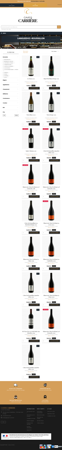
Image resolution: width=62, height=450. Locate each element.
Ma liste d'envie (40, 420)
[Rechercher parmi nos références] (31, 27)
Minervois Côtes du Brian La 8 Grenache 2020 (51, 332)
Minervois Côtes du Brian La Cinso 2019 (31, 260)
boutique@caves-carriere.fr (8, 417)
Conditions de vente (31, 418)
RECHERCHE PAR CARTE (6, 29)
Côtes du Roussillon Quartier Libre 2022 (31, 368)
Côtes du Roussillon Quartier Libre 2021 (31, 296)
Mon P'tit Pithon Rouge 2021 (51, 79)
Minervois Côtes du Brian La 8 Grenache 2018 (31, 187)
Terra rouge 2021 (51, 115)
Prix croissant (55, 51)
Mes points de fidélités (40, 418)
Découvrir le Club (51, 411)
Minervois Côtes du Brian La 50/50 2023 (51, 224)
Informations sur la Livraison (31, 415)
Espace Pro (29, 430)
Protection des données (30, 423)
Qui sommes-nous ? (31, 412)
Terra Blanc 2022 (31, 115)
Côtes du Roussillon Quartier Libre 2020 (51, 151)
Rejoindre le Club (51, 413)
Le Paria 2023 (31, 79)
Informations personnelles (40, 412)
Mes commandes (40, 415)
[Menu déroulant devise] (60, 4)
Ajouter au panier (34, 88)
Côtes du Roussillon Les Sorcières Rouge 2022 (31, 224)
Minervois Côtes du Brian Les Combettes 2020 (51, 260)
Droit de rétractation (29, 427)
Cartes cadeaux (40, 423)
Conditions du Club (51, 416)
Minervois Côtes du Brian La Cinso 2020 (51, 296)
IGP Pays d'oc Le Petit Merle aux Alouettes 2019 (31, 332)
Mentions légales (30, 420)
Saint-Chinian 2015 (31, 151)
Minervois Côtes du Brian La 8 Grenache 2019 (51, 187)
